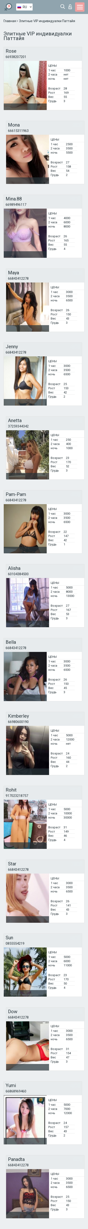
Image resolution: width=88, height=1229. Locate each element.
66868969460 (16, 1091)
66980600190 (18, 722)
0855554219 (15, 943)
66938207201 (16, 57)
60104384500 (18, 574)
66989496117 (16, 205)
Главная (10, 21)
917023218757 (17, 796)
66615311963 (18, 131)
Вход (70, 6)
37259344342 (18, 426)
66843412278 (18, 278)
